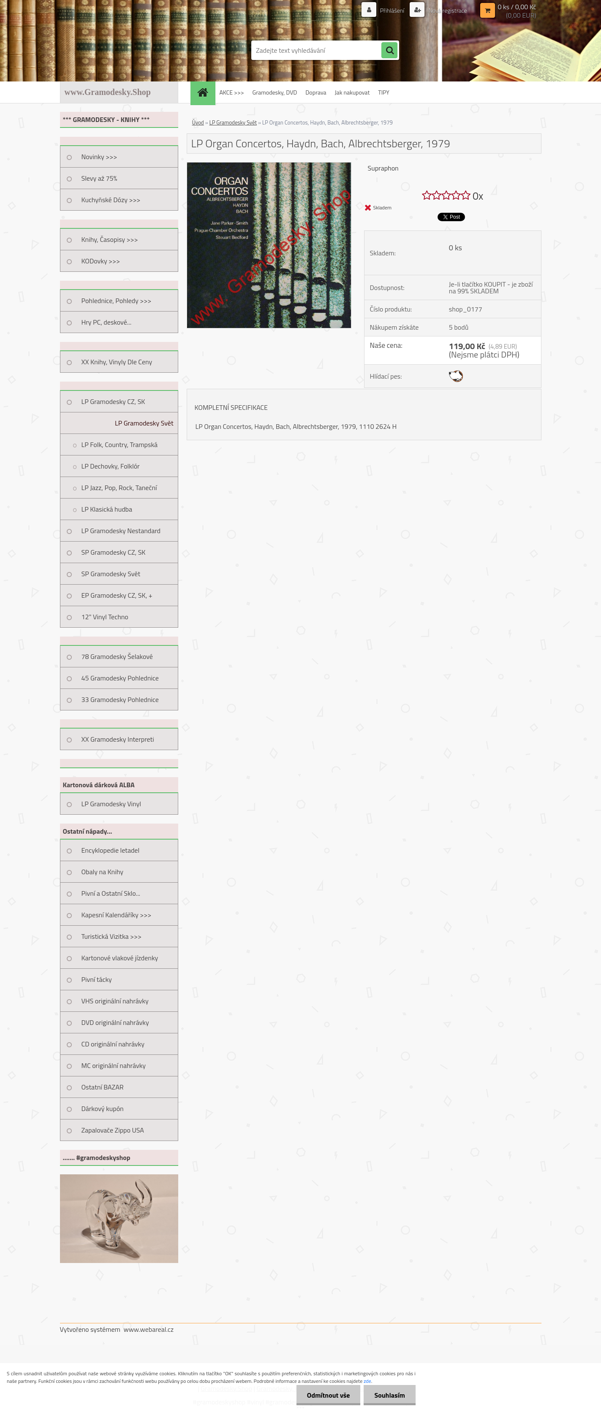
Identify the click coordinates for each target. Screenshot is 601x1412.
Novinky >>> (99, 157)
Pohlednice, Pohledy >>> (117, 300)
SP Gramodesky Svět (111, 574)
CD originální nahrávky (113, 1044)
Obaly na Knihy (102, 872)
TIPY (383, 92)
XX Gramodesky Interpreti (118, 739)
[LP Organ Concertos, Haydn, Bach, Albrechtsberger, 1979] (269, 166)
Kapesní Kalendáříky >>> (117, 915)
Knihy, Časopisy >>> (110, 239)
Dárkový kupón (103, 1108)
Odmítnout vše (328, 1395)
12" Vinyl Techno (105, 617)
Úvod (198, 122)
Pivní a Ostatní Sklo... (111, 893)
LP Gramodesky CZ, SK (113, 401)
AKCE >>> (232, 92)
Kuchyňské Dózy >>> (111, 200)
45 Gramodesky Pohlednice (120, 678)
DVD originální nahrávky (115, 1022)
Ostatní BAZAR (103, 1087)
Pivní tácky (97, 979)
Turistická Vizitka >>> (112, 936)
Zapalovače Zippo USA (113, 1130)
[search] (389, 51)
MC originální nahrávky (114, 1065)
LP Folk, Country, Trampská (120, 444)
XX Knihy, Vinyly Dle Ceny (117, 362)
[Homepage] (205, 92)
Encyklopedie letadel (111, 850)
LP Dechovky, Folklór (111, 466)
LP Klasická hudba (107, 509)
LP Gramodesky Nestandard (121, 531)
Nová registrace (447, 10)
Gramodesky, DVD (275, 92)
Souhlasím (389, 1395)
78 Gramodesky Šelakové (117, 656)
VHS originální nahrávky (115, 1001)
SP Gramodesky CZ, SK (114, 552)
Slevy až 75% (99, 178)
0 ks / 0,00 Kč (517, 7)
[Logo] (118, 50)
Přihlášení (392, 10)
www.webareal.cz (148, 1329)
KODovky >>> (101, 261)
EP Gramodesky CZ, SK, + (117, 595)
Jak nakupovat (352, 92)
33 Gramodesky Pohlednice (120, 699)
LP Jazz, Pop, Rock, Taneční (119, 487)
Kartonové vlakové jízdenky (120, 958)
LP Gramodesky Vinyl (111, 804)
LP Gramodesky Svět (144, 423)
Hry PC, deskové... (107, 322)
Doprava (315, 92)
